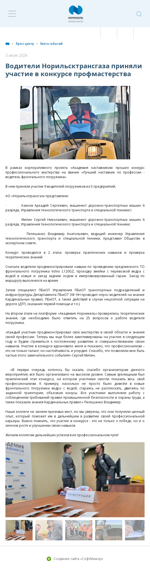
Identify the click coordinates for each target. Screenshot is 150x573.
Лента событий (51, 43)
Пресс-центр (25, 43)
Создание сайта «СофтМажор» (78, 558)
